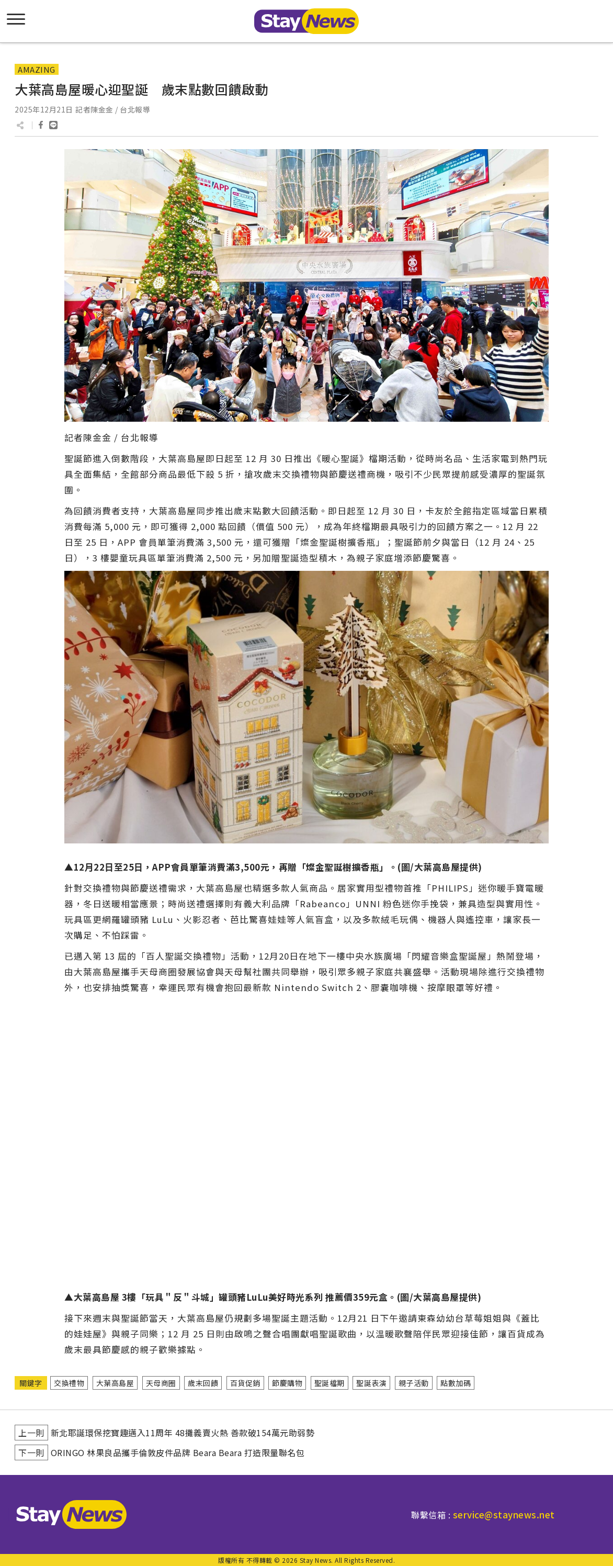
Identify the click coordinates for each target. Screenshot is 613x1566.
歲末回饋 (203, 1383)
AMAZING (36, 69)
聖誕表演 (371, 1383)
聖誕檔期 (329, 1383)
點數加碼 (455, 1383)
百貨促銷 (245, 1383)
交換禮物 (69, 1383)
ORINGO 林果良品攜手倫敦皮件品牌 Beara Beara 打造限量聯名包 (178, 1452)
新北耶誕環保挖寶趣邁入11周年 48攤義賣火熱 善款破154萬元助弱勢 (183, 1432)
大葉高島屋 (115, 1383)
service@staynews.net (504, 1514)
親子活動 (414, 1383)
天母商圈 (161, 1383)
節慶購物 (287, 1383)
